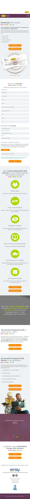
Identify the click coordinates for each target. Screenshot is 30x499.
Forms (16, 465)
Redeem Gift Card (4, 465)
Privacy (27, 465)
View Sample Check (15, 75)
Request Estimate (15, 49)
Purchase (15, 45)
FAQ (15, 345)
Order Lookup (11, 465)
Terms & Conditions (21, 465)
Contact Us (15, 348)
